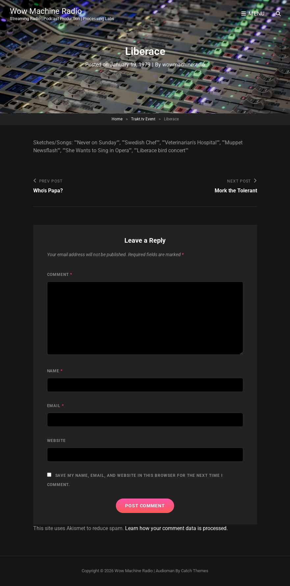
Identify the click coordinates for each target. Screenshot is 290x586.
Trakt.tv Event (143, 119)
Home (117, 119)
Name (55, 371)
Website (56, 440)
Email (55, 405)
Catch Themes (194, 570)
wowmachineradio (183, 64)
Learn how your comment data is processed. (176, 528)
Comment (59, 274)
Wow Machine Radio (46, 11)
